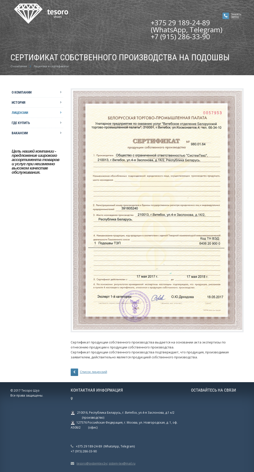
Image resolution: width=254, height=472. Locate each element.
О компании (22, 92)
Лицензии (20, 113)
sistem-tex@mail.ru (122, 463)
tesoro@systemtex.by (92, 463)
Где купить (21, 123)
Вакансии (20, 133)
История (18, 102)
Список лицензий (89, 372)
